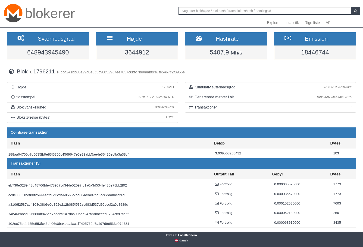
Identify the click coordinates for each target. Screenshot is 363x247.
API (329, 23)
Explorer (274, 23)
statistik (293, 23)
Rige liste (312, 23)
